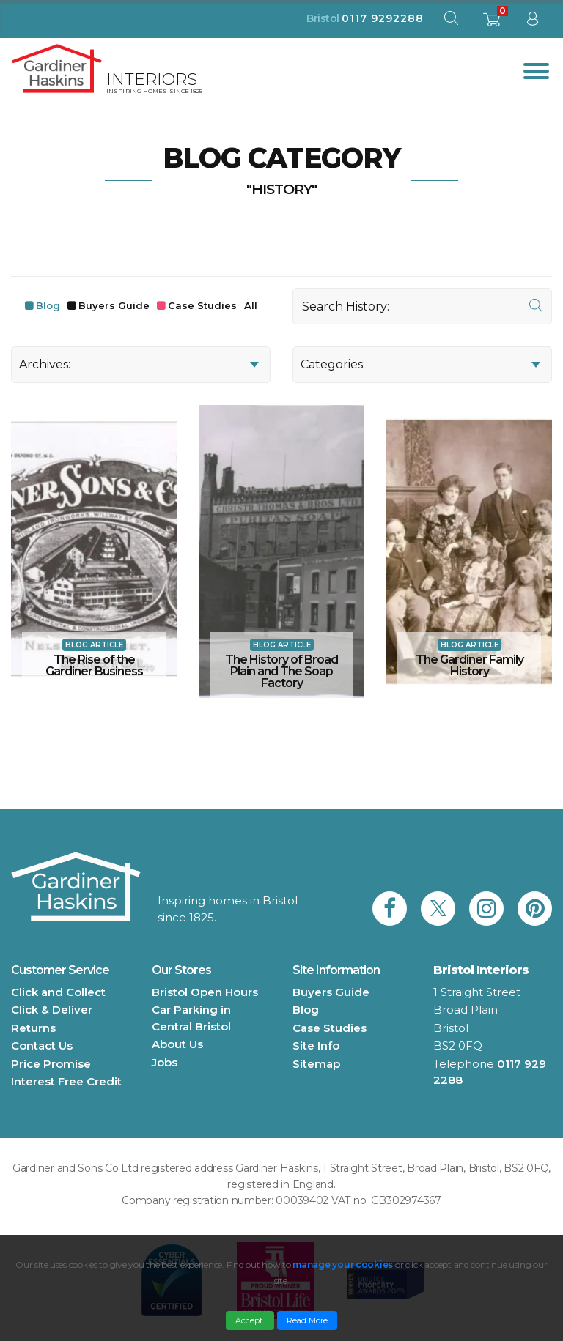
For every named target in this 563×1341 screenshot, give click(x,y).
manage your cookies (342, 1264)
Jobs (164, 1062)
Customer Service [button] (60, 970)
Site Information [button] (336, 970)
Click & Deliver (51, 1010)
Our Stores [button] (181, 970)
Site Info (315, 1045)
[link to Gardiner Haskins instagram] (486, 908)
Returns (33, 1028)
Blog (48, 305)
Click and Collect (58, 992)
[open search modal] (451, 22)
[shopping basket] (491, 24)
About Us (177, 1044)
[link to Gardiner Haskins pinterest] (535, 908)
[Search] (422, 306)
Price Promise (51, 1064)
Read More (307, 1320)
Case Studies (202, 305)
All (250, 305)
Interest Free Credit (66, 1081)
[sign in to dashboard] (532, 22)
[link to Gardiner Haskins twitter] (438, 908)
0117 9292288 (383, 18)
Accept (250, 1320)
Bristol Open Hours (205, 992)
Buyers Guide (114, 305)
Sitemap (316, 1064)
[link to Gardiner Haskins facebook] (389, 908)
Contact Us (42, 1045)
